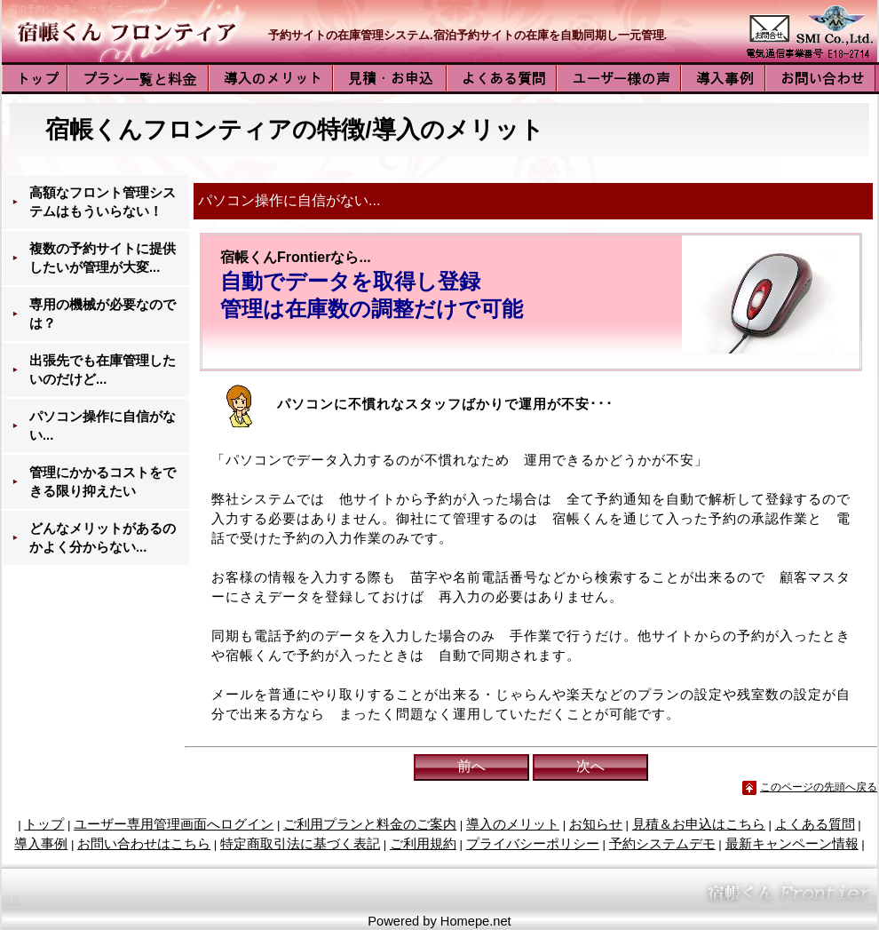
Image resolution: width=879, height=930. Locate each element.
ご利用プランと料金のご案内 (369, 824)
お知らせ (595, 824)
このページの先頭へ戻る (818, 787)
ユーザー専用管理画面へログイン (173, 824)
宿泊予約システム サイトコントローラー (93, 8)
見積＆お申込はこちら (698, 824)
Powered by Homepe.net (439, 921)
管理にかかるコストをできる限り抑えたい (102, 481)
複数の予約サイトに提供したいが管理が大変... (102, 258)
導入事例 (40, 844)
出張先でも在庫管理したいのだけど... (102, 370)
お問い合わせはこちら (143, 844)
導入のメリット (512, 824)
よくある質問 (815, 824)
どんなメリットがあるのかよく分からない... (102, 537)
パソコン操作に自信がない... (102, 425)
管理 (867, 899)
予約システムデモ (662, 844)
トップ (44, 824)
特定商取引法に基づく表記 (300, 844)
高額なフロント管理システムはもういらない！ (102, 202)
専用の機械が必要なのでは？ (102, 314)
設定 (11, 899)
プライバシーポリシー (532, 844)
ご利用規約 (423, 844)
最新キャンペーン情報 (792, 844)
